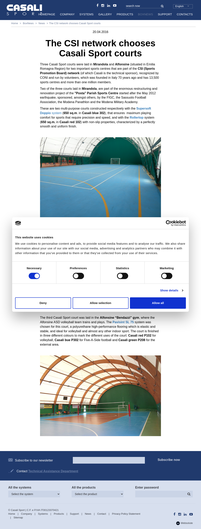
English (179, 6)
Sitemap (18, 517)
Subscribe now (169, 459)
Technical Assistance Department (53, 471)
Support (165, 14)
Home (14, 23)
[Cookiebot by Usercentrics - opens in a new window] (169, 223)
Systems (86, 14)
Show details (169, 290)
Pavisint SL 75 (123, 322)
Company (67, 14)
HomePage (46, 14)
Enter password (147, 487)
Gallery (105, 14)
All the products (84, 487)
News (41, 23)
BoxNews (145, 14)
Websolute (184, 523)
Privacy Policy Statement (126, 513)
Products (125, 14)
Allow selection (100, 303)
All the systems (19, 487)
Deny (43, 303)
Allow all (158, 303)
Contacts (185, 14)
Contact (101, 513)
